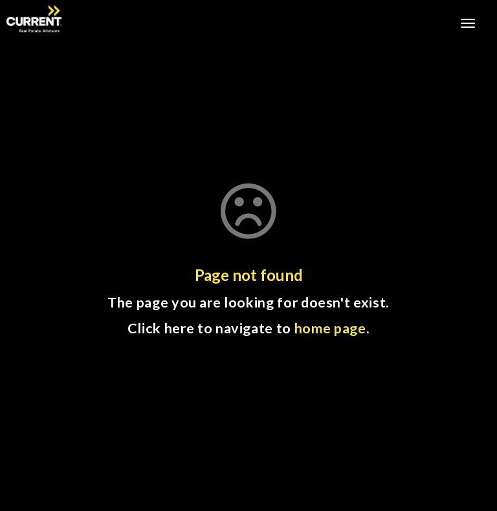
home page (330, 328)
